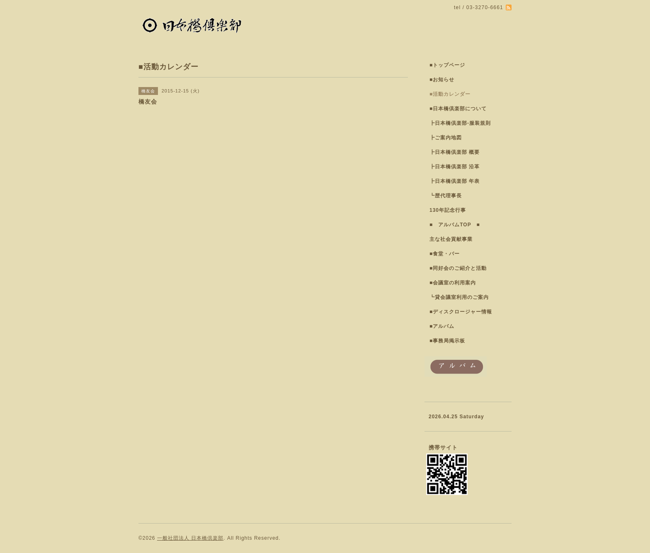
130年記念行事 (447, 210)
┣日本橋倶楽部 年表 (454, 181)
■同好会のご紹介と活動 (458, 268)
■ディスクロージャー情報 (460, 312)
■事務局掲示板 (447, 341)
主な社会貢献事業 (451, 239)
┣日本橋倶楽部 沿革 (454, 167)
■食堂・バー (444, 254)
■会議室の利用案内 (452, 283)
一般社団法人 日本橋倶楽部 (190, 538)
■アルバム (441, 326)
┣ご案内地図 (445, 138)
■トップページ (447, 65)
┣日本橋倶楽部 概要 (454, 152)
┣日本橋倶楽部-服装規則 (460, 123)
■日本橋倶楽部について (458, 109)
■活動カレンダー (450, 94)
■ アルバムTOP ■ (454, 225)
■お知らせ (441, 79)
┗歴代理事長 (445, 196)
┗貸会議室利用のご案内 (459, 297)
